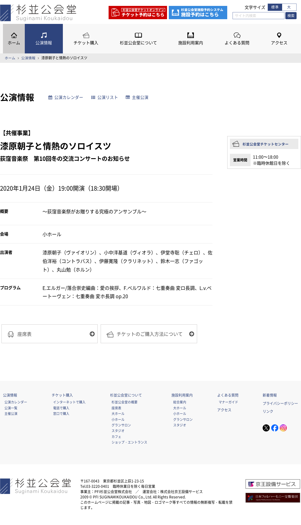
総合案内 (179, 402)
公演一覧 (10, 408)
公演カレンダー (66, 97)
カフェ (116, 437)
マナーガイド (228, 402)
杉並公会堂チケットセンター (266, 144)
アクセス (279, 43)
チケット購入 (85, 43)
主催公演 (137, 97)
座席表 (116, 408)
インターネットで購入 (69, 402)
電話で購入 (61, 408)
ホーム (14, 43)
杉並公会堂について (138, 43)
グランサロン (121, 425)
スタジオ (118, 431)
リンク (268, 412)
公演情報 (43, 43)
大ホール (118, 414)
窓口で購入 (61, 414)
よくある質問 (237, 43)
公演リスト (104, 97)
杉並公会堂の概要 (125, 402)
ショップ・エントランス (129, 442)
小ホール (118, 420)
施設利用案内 (190, 43)
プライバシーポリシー (280, 404)
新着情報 (270, 395)
